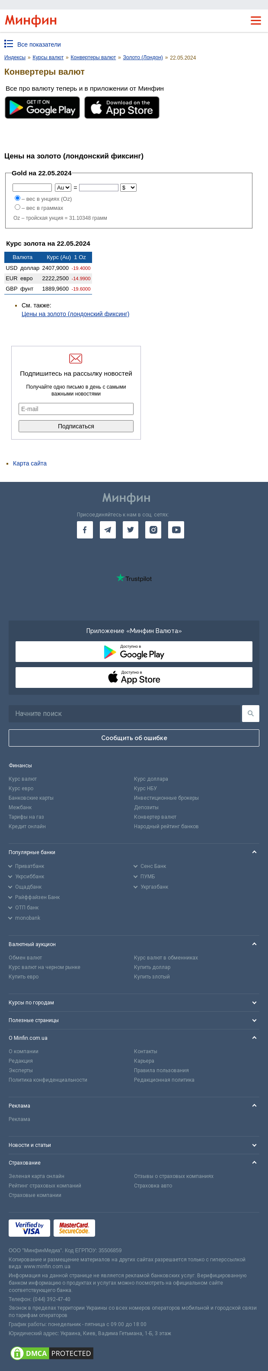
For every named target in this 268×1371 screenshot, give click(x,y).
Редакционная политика (164, 1080)
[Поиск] (250, 713)
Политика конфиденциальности (48, 1080)
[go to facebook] (85, 529)
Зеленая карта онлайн (36, 1176)
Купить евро (23, 977)
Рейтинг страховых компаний (45, 1186)
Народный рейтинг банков (166, 826)
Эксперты (21, 1070)
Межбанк (20, 807)
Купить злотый (152, 977)
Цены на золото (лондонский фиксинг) (76, 313)
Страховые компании (35, 1195)
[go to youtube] (176, 529)
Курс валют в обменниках (166, 958)
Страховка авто (153, 1186)
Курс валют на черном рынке (44, 967)
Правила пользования (161, 1070)
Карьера (144, 1061)
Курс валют (23, 779)
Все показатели (39, 44)
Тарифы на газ (26, 817)
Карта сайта (30, 463)
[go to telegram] (108, 529)
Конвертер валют (155, 817)
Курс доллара (151, 779)
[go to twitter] (131, 529)
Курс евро (21, 788)
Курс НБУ (145, 788)
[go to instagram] (153, 529)
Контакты (145, 1051)
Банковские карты (31, 798)
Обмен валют (25, 958)
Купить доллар (152, 967)
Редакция (21, 1061)
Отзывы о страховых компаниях (174, 1176)
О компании (23, 1051)
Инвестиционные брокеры (166, 798)
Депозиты (146, 807)
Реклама (19, 1119)
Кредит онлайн (27, 826)
